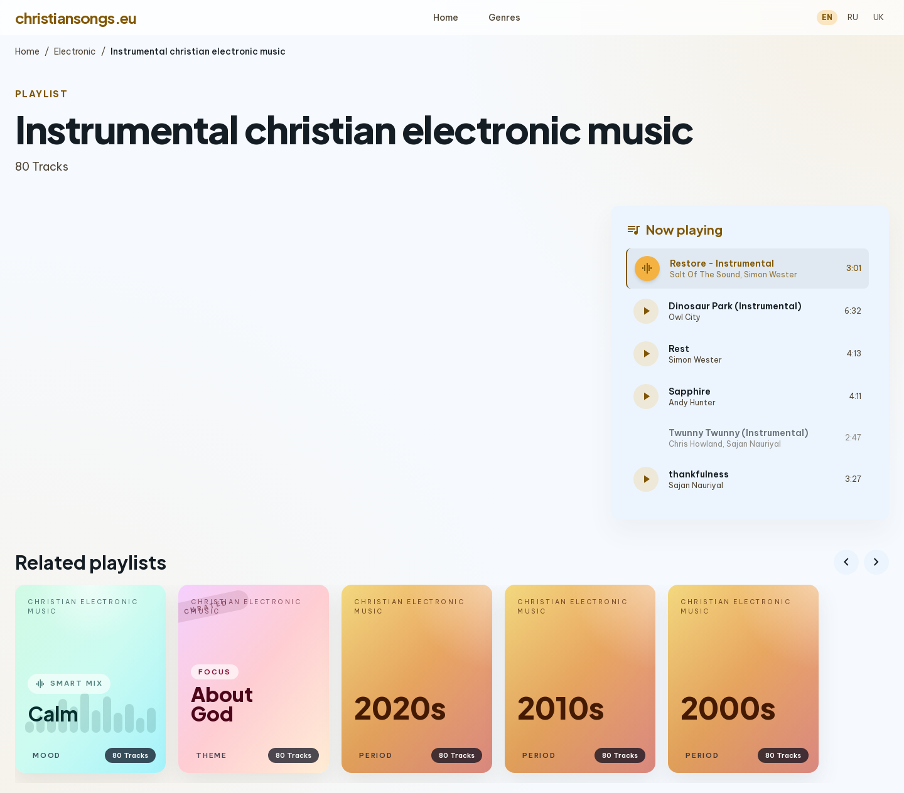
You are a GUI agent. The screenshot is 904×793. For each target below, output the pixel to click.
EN (827, 17)
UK (878, 17)
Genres (504, 17)
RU (853, 17)
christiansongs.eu (76, 17)
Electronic (75, 51)
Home (445, 17)
